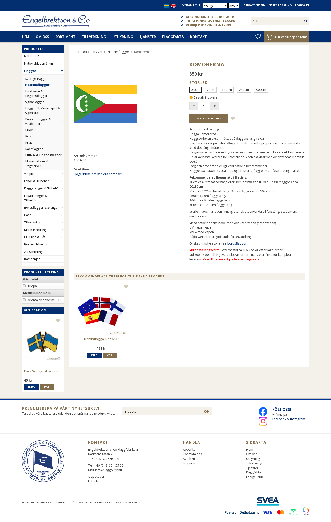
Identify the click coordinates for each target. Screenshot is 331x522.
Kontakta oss (192, 454)
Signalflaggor (34, 102)
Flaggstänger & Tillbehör (44, 188)
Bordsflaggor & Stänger (44, 207)
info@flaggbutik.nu (108, 470)
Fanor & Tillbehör (44, 181)
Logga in (302, 5)
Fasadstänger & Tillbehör (44, 197)
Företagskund (280, 5)
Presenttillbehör (36, 244)
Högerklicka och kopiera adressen (98, 174)
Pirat (28, 142)
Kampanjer (32, 259)
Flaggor (44, 71)
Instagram (298, 419)
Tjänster (147, 36)
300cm (261, 89)
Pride (29, 130)
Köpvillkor (190, 449)
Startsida (80, 52)
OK (206, 411)
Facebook (279, 419)
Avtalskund (190, 458)
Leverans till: (191, 5)
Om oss (42, 36)
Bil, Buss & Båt (44, 237)
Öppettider (96, 476)
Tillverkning (94, 36)
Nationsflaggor (37, 84)
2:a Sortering (33, 251)
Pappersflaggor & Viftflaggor (44, 121)
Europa (31, 286)
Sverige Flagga (35, 78)
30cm (195, 89)
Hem (25, 36)
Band (44, 215)
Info (31, 387)
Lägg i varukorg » (208, 118)
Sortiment (65, 36)
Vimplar (44, 174)
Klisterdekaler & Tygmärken (37, 163)
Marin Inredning (44, 229)
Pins (28, 136)
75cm (211, 89)
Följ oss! (282, 409)
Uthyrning (122, 36)
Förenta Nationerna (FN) (44, 300)
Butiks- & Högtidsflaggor (43, 155)
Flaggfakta (173, 36)
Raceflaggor (34, 149)
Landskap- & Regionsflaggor (36, 93)
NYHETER (31, 56)
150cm (227, 89)
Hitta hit (94, 481)
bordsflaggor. (237, 243)
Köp (47, 387)
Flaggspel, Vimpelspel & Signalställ (42, 110)
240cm (244, 89)
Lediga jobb (254, 477)
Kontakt (198, 36)
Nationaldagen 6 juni (38, 63)
